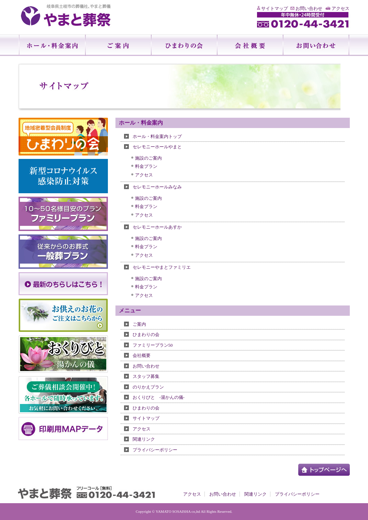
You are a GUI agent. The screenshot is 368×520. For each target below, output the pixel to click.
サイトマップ (274, 8)
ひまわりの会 (146, 334)
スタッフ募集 (146, 376)
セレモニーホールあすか (157, 227)
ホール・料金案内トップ (157, 136)
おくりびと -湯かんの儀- (159, 397)
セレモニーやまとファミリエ (162, 267)
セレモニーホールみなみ (157, 186)
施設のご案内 (148, 158)
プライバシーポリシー (155, 449)
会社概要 (141, 355)
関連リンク (144, 439)
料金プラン (146, 166)
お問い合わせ (308, 8)
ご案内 (139, 324)
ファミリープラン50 (153, 345)
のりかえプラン (148, 387)
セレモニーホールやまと (157, 146)
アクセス (340, 8)
